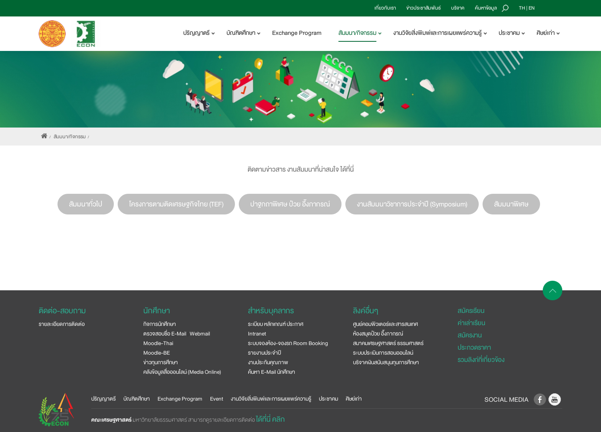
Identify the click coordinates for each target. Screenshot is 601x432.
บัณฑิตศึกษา (136, 398)
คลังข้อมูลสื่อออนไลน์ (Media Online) (182, 371)
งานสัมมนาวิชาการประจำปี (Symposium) (412, 204)
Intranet (257, 333)
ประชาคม (328, 398)
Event (216, 398)
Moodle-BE (156, 352)
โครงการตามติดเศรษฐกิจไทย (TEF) (176, 204)
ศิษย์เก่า (354, 398)
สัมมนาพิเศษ (511, 204)
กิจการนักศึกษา (159, 324)
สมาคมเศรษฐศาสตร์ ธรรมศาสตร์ (388, 343)
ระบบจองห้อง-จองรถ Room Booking (288, 343)
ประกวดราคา (474, 347)
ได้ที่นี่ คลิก (270, 419)
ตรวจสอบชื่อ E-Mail (164, 333)
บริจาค (458, 8)
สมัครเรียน (471, 310)
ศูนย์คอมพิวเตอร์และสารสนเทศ (385, 324)
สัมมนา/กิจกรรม (70, 137)
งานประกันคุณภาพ (268, 362)
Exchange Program (297, 33)
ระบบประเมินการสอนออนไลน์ (383, 352)
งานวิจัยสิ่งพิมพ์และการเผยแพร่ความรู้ (271, 398)
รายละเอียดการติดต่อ (62, 324)
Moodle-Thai (158, 343)
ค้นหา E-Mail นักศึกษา (271, 371)
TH (522, 8)
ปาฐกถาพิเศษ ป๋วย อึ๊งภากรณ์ (290, 204)
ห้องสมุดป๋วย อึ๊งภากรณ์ (378, 333)
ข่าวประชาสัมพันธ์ (423, 8)
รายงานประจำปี (264, 352)
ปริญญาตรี (103, 398)
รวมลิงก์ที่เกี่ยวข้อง (481, 359)
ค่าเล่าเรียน (471, 323)
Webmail (200, 333)
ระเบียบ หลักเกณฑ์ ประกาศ (275, 324)
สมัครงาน (470, 335)
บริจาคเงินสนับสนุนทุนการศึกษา (386, 362)
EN (532, 8)
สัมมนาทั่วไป (85, 204)
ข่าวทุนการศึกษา (160, 362)
